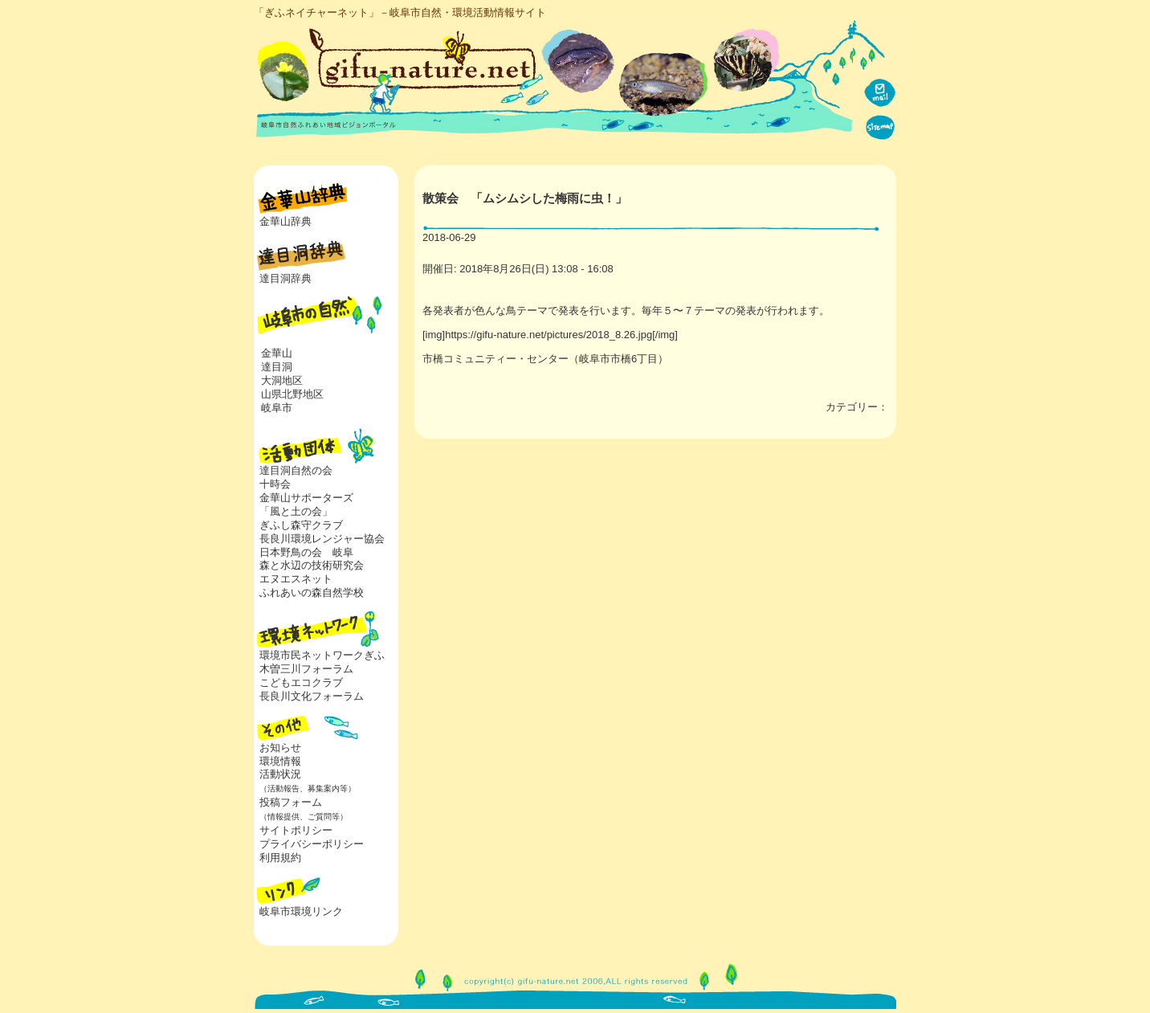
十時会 (275, 484)
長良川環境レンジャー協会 (322, 539)
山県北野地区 (292, 394)
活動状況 (305, 781)
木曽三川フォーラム (306, 669)
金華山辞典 (285, 221)
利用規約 (280, 858)
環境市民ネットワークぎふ (322, 655)
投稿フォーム (301, 809)
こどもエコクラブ (301, 682)
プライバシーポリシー (311, 844)
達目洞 (276, 367)
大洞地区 (282, 380)
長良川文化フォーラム (311, 696)
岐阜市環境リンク (301, 911)
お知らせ (280, 747)
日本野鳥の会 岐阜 (306, 552)
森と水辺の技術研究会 (311, 565)
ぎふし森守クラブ (301, 525)
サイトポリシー (295, 830)
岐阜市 (276, 408)
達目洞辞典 (285, 278)
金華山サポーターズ (306, 498)
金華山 (276, 353)
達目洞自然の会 (295, 470)
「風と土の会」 (295, 511)
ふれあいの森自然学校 (311, 592)
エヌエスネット (295, 579)
